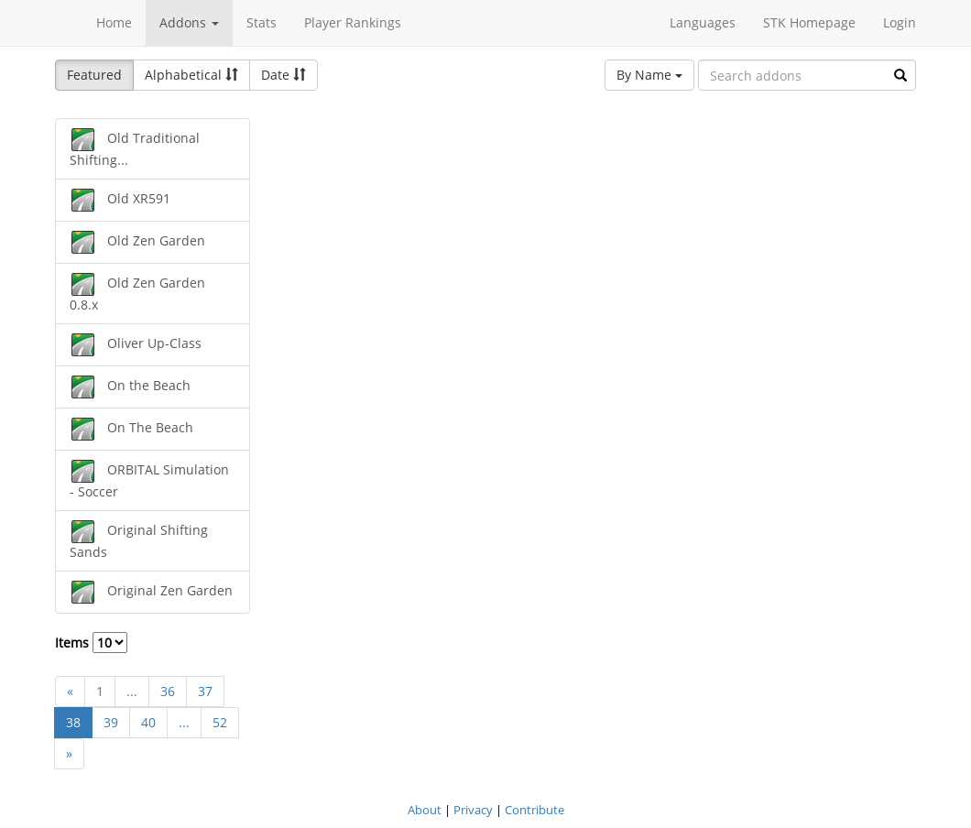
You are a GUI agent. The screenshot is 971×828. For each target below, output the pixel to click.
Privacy (473, 809)
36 (167, 691)
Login (899, 22)
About (425, 809)
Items (91, 642)
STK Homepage (809, 22)
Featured (94, 74)
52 (220, 722)
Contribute (534, 809)
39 (111, 722)
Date (283, 74)
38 (73, 722)
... (131, 691)
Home (114, 22)
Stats (261, 22)
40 (148, 722)
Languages (703, 22)
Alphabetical (191, 74)
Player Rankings (352, 22)
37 (205, 691)
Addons (189, 22)
